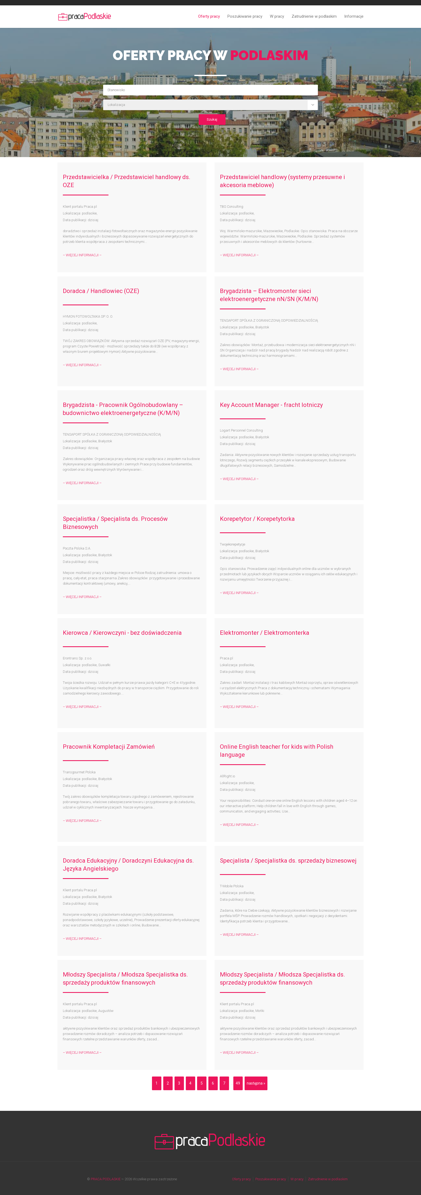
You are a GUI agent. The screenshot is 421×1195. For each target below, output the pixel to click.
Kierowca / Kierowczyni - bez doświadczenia (122, 632)
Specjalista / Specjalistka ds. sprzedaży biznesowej (288, 860)
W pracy (277, 16)
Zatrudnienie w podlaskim (314, 16)
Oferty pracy (209, 16)
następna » (256, 1083)
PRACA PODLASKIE (106, 1179)
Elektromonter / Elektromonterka (264, 632)
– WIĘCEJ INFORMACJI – (82, 255)
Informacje (354, 16)
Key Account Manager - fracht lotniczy (271, 405)
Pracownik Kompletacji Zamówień (109, 746)
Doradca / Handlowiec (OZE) (101, 291)
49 (238, 1083)
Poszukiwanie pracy (244, 16)
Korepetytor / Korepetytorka (257, 518)
